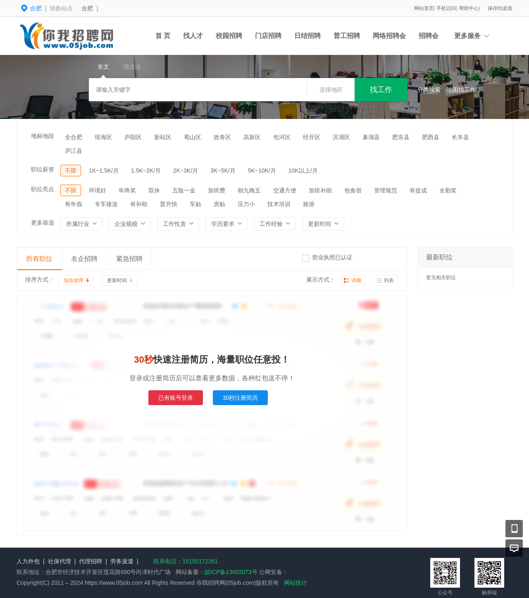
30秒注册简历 (240, 397)
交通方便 (284, 190)
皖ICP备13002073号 (231, 572)
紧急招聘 (129, 258)
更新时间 (117, 280)
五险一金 (183, 190)
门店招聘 (268, 35)
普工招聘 (347, 35)
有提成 (418, 190)
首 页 (162, 35)
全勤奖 (448, 190)
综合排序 (73, 280)
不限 (70, 170)
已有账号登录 (175, 397)
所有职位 (39, 258)
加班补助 (320, 190)
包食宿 (353, 190)
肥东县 (401, 137)
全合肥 (73, 137)
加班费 (216, 190)
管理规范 (385, 190)
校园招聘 (229, 35)
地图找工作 (461, 89)
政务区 (222, 137)
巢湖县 (371, 137)
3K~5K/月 (222, 170)
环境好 (97, 190)
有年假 (73, 204)
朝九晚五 (249, 190)
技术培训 (279, 204)
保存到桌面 (500, 8)
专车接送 (106, 204)
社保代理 (59, 561)
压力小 (246, 204)
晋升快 (168, 204)
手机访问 (446, 8)
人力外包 (28, 561)
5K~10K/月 (262, 170)
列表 (389, 280)
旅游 (309, 204)
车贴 (195, 204)
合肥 (87, 8)
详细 (356, 280)
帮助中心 (469, 8)
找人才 (193, 35)
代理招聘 (90, 561)
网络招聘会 (389, 35)
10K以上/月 (303, 170)
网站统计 (295, 582)
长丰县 (460, 137)
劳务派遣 (121, 561)
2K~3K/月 (185, 170)
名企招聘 (84, 258)
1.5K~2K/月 (146, 170)
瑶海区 (103, 137)
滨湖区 (341, 137)
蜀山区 (192, 137)
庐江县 (73, 150)
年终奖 (127, 190)
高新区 (252, 137)
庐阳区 (133, 137)
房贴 (219, 204)
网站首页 (424, 8)
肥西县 (430, 137)
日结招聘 (307, 35)
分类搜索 (429, 89)
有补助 (139, 204)
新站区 (163, 137)
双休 (154, 190)
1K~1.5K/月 (104, 170)
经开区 (311, 137)
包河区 (282, 137)
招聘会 (428, 35)
